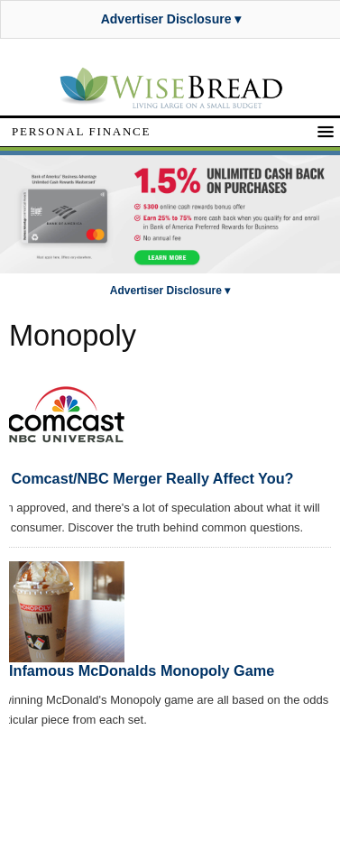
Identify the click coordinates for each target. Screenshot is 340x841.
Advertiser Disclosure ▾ (171, 19)
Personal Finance (81, 131)
